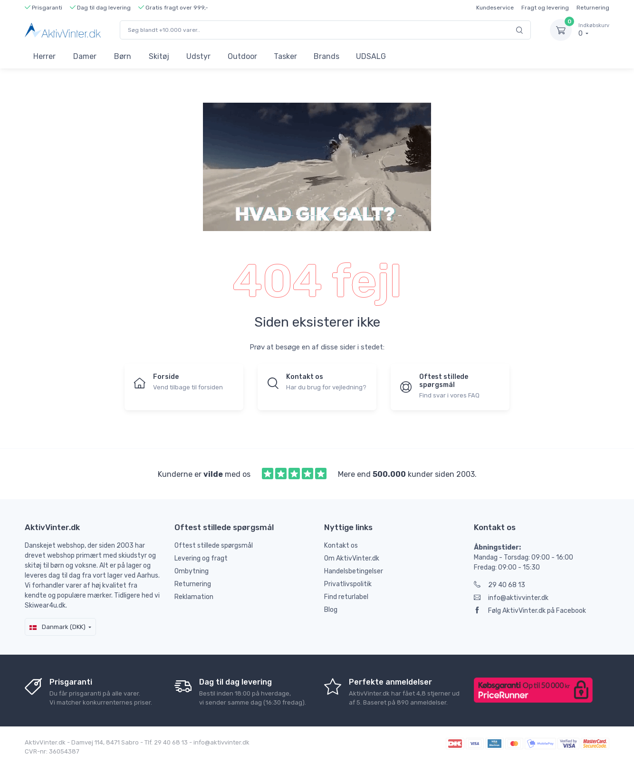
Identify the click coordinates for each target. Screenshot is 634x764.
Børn (122, 56)
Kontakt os (341, 546)
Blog (330, 610)
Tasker (285, 56)
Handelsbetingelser (353, 571)
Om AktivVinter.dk (351, 558)
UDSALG (371, 56)
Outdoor (242, 56)
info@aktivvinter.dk (511, 598)
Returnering (592, 7)
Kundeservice (495, 7)
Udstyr (198, 56)
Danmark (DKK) (57, 626)
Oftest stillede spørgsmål (213, 546)
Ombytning (191, 571)
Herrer (44, 56)
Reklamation (193, 597)
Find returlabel (346, 597)
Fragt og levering (545, 7)
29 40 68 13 (499, 585)
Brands (326, 56)
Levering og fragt (201, 558)
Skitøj (159, 56)
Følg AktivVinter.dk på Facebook (530, 611)
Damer (84, 56)
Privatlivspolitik (348, 584)
